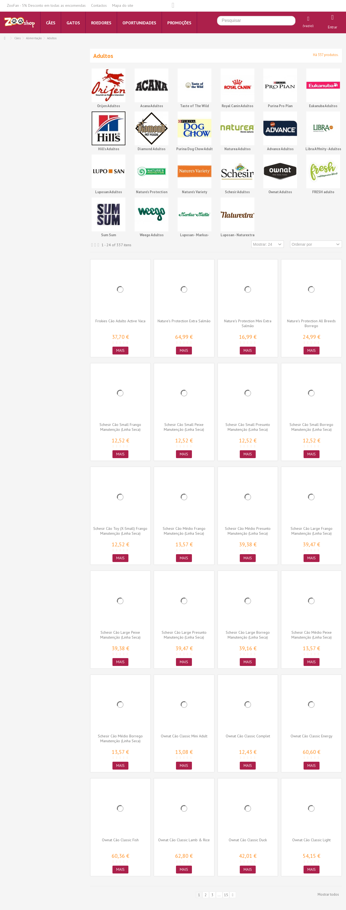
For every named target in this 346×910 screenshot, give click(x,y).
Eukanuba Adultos (323, 106)
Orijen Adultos (108, 106)
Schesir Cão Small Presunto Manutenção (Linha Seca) (247, 427)
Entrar (332, 27)
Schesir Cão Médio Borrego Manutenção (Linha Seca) (120, 738)
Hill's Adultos (108, 149)
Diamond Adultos (151, 149)
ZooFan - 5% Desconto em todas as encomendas (46, 5)
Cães (17, 38)
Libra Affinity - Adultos (323, 149)
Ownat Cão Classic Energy (311, 736)
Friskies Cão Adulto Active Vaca (120, 320)
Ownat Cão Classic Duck (248, 839)
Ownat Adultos (280, 192)
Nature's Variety (194, 192)
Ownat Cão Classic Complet (248, 736)
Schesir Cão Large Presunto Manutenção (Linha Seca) (184, 635)
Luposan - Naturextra (237, 235)
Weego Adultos (152, 235)
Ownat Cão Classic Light (311, 839)
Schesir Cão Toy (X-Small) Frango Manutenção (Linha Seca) (120, 531)
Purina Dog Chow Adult (194, 149)
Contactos (99, 5)
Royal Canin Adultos (237, 106)
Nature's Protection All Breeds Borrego (311, 323)
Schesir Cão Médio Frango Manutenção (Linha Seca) (184, 531)
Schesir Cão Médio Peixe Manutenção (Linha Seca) (311, 635)
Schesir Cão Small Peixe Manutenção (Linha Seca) (184, 427)
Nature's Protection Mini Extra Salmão (247, 323)
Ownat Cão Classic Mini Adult (184, 736)
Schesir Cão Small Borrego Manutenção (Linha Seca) (311, 427)
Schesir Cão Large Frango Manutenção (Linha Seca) (311, 531)
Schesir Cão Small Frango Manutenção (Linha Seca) (120, 427)
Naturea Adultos (237, 149)
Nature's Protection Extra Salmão (184, 320)
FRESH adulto (323, 192)
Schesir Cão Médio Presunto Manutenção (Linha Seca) (248, 531)
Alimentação (34, 38)
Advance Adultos (280, 149)
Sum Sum (108, 235)
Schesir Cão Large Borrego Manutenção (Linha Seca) (248, 635)
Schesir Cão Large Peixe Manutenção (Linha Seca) (120, 635)
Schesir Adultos (237, 192)
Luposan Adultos (108, 192)
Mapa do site (122, 5)
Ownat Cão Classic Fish (120, 839)
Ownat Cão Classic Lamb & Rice (184, 839)
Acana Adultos (151, 106)
